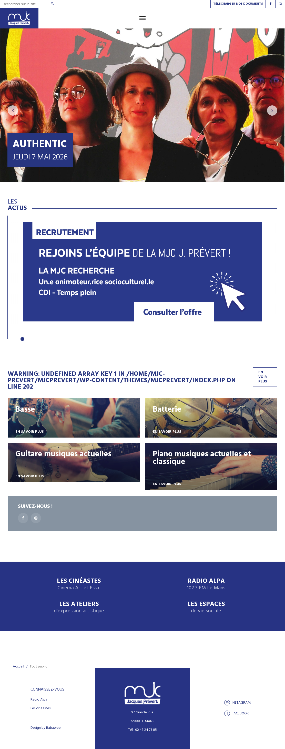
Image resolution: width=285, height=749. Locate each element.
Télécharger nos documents (238, 3)
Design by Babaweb (45, 728)
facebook (236, 713)
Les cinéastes (40, 708)
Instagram (237, 702)
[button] (22, 339)
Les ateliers (79, 607)
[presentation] (13, 110)
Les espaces (206, 607)
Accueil (18, 667)
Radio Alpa (206, 584)
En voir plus (262, 376)
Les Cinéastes (79, 584)
